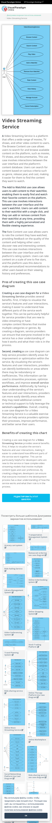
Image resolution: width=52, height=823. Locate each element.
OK (26, 816)
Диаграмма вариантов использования (24, 15)
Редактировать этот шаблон (26, 498)
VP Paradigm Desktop (33, 2)
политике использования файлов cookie (23, 810)
